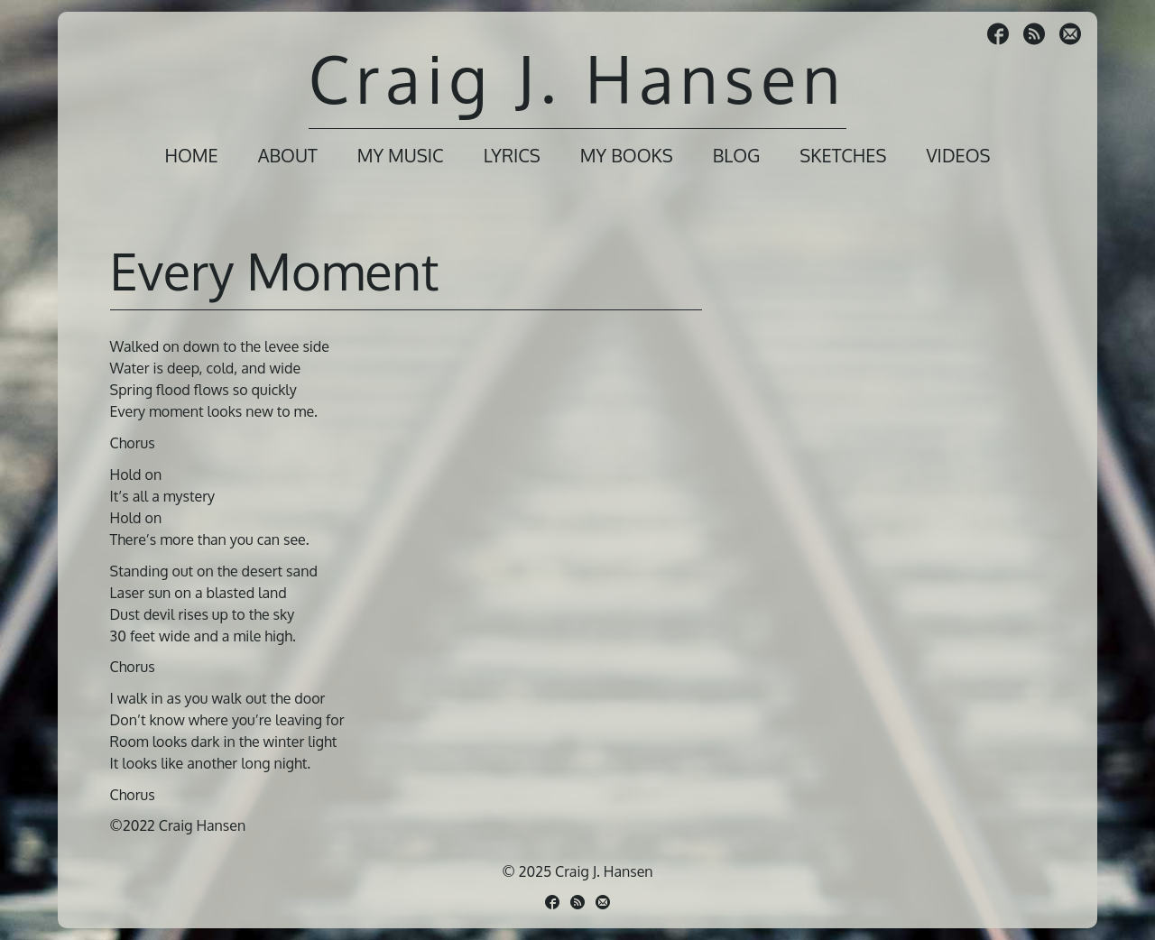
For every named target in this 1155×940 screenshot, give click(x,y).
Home (190, 155)
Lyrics (512, 155)
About (288, 155)
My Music (400, 155)
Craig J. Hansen (577, 78)
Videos (958, 155)
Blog (737, 155)
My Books (626, 155)
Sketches (842, 155)
